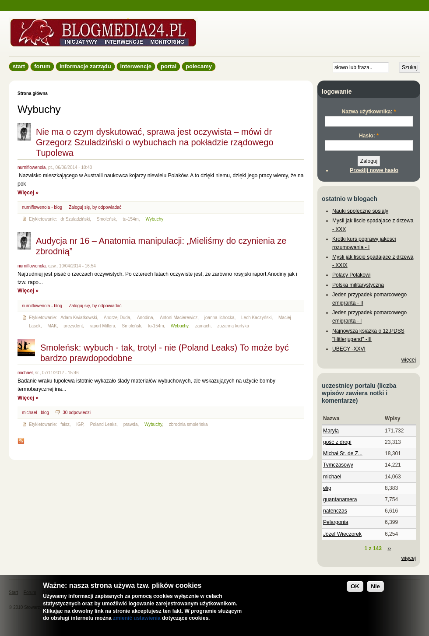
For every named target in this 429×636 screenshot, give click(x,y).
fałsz (65, 424)
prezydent (73, 325)
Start (19, 66)
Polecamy (199, 66)
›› (389, 548)
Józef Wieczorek (342, 534)
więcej (408, 360)
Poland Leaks (103, 424)
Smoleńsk (106, 219)
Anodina (145, 317)
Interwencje (135, 66)
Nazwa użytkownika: (368, 112)
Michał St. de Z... (342, 453)
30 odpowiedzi (77, 412)
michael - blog (35, 412)
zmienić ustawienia (137, 619)
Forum (42, 66)
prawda (130, 424)
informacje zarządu (85, 66)
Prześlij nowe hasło (374, 170)
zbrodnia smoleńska (188, 424)
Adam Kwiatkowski (78, 317)
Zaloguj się (79, 207)
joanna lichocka (219, 317)
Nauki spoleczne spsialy (360, 211)
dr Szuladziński (75, 219)
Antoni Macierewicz (178, 317)
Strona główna (33, 93)
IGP (79, 424)
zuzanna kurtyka (233, 325)
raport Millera (102, 325)
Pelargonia (335, 522)
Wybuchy (154, 219)
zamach (203, 325)
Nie (375, 586)
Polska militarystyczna (358, 285)
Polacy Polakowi (351, 275)
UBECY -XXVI (349, 349)
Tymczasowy (338, 465)
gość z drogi (337, 442)
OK (355, 586)
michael (25, 372)
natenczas (335, 511)
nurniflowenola (32, 167)
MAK (52, 325)
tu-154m (131, 219)
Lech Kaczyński (256, 317)
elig (327, 488)
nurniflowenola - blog (42, 207)
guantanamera (340, 499)
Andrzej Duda (117, 317)
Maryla (331, 431)
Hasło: (369, 136)
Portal (168, 66)
